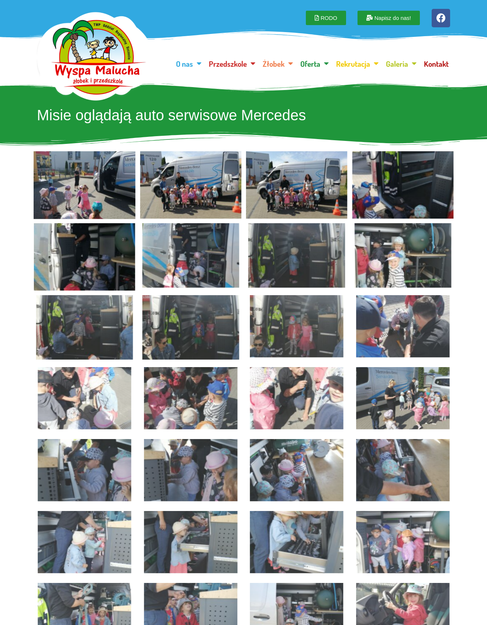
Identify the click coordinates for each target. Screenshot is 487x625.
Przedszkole (232, 63)
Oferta (314, 63)
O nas (188, 63)
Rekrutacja (357, 63)
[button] (326, 18)
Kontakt (436, 64)
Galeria (401, 63)
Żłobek (278, 63)
